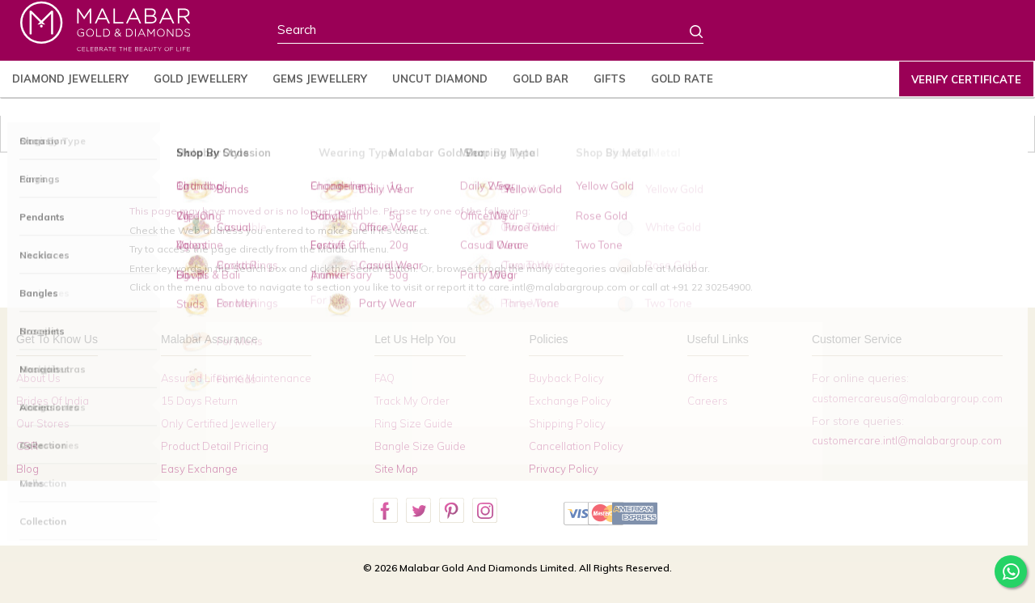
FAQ (384, 378)
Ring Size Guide (413, 423)
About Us (38, 378)
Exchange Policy (570, 400)
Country (839, 33)
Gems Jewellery (319, 78)
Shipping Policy (567, 423)
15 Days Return (199, 400)
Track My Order (412, 400)
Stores (786, 33)
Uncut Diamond (440, 78)
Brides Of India (52, 400)
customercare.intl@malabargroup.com (907, 440)
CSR (27, 446)
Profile (892, 32)
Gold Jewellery (200, 78)
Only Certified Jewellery (219, 423)
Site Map (396, 468)
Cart (996, 33)
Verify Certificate (966, 79)
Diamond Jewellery (70, 78)
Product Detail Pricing (214, 446)
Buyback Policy (566, 378)
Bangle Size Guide (420, 446)
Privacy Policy (563, 468)
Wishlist (947, 33)
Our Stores (43, 423)
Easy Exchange (199, 468)
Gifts (610, 78)
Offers (702, 378)
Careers (707, 400)
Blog (27, 468)
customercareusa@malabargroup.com (907, 398)
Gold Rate (682, 78)
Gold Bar (540, 78)
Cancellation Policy (576, 446)
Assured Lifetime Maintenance (236, 378)
